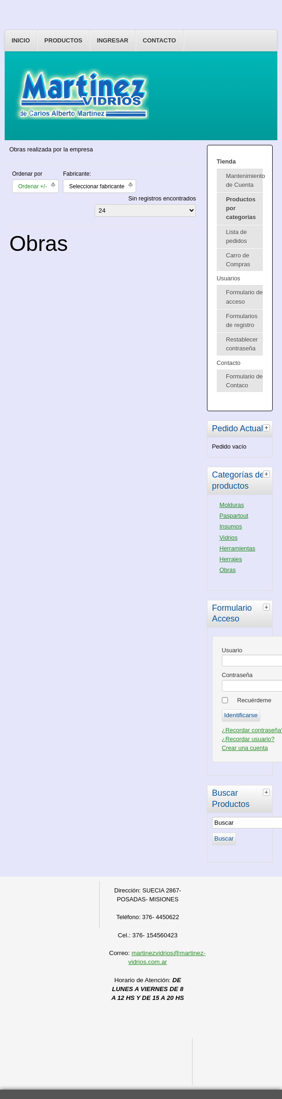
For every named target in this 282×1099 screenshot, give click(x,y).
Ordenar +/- (32, 186)
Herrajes (231, 559)
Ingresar (113, 40)
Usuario (232, 650)
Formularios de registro (242, 320)
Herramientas (237, 548)
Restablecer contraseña (242, 344)
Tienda (226, 161)
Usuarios (229, 278)
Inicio (21, 40)
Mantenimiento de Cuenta (244, 180)
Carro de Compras (238, 260)
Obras (228, 569)
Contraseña (237, 674)
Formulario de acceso (244, 297)
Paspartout (234, 515)
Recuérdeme (254, 700)
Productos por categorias (241, 208)
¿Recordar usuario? (248, 738)
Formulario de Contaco (244, 381)
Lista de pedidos (236, 236)
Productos (63, 40)
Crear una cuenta (245, 747)
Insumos (231, 526)
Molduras (232, 504)
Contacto (159, 40)
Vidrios (229, 537)
